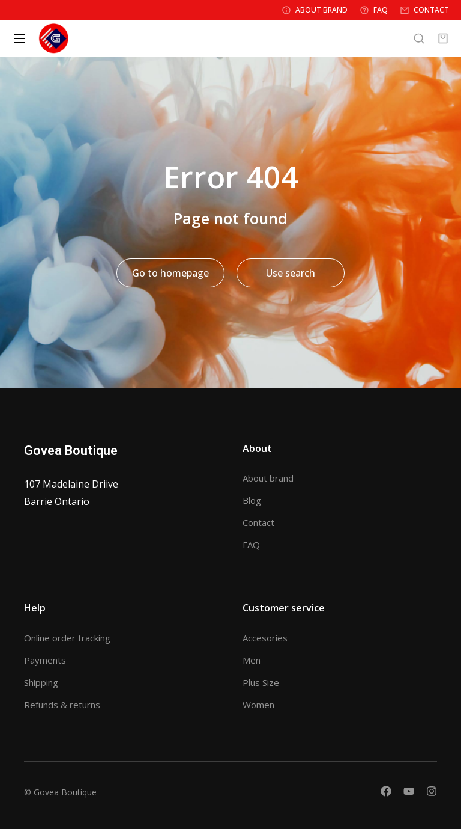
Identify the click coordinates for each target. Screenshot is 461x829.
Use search (290, 273)
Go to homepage (170, 273)
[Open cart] (443, 38)
